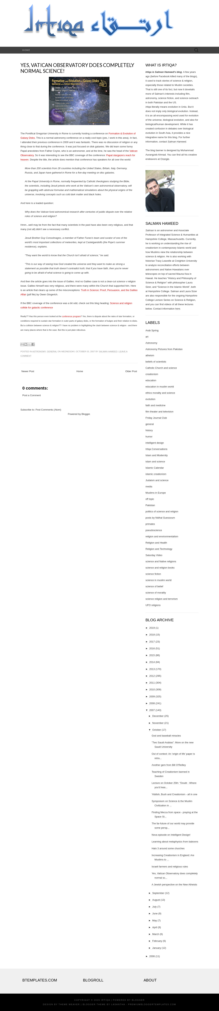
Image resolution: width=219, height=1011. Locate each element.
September (158, 893)
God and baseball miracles (166, 735)
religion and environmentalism (161, 536)
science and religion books (159, 567)
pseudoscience (153, 530)
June (155, 913)
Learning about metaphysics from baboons (175, 841)
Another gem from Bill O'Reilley (169, 765)
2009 (152, 696)
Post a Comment (31, 395)
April (154, 927)
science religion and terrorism (161, 598)
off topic (149, 499)
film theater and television (159, 411)
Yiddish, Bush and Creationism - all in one (174, 794)
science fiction (153, 573)
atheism (149, 355)
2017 (152, 641)
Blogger (85, 414)
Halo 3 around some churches (168, 848)
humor (149, 436)
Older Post (131, 371)
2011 (152, 682)
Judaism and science (156, 480)
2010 (152, 689)
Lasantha (118, 1004)
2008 (152, 703)
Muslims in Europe (155, 492)
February (157, 940)
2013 (152, 669)
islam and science (155, 461)
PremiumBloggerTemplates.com (152, 1004)
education (150, 380)
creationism (151, 374)
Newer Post (27, 371)
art (146, 336)
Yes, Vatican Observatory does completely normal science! (77, 68)
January (156, 947)
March (155, 934)
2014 (152, 662)
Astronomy (39, 351)
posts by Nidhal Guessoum (160, 517)
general (52, 351)
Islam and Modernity (156, 455)
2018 (152, 634)
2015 (152, 655)
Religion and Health (156, 542)
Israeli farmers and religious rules (170, 866)
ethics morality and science (160, 392)
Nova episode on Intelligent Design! (171, 834)
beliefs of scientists (155, 361)
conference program (71, 316)
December (158, 716)
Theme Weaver (69, 1004)
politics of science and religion (161, 511)
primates (150, 524)
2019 (152, 627)
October (156, 729)
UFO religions (152, 605)
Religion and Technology (158, 548)
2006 (152, 956)
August (156, 899)
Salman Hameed (108, 351)
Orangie (164, 159)
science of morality (155, 592)
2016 (152, 648)
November (158, 723)
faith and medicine (155, 405)
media (148, 486)
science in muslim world (158, 580)
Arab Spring (152, 330)
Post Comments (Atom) (48, 409)
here (177, 308)
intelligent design (154, 442)
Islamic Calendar (154, 467)
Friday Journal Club (156, 417)
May (154, 920)
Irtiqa (105, 1000)
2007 (152, 710)
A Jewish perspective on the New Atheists (174, 884)
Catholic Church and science (161, 367)
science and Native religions (160, 561)
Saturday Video (153, 555)
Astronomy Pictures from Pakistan (164, 349)
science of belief (154, 586)
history (149, 430)
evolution (150, 399)
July (154, 906)
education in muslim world (159, 386)
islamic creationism (155, 474)
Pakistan (150, 505)
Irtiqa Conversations (156, 449)
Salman (149, 230)
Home (26, 50)
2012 (152, 675)
